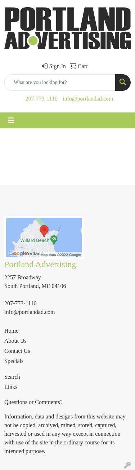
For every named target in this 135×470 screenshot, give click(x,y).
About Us (15, 341)
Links (10, 387)
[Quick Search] (60, 82)
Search (12, 377)
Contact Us (17, 351)
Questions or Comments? (33, 402)
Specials (13, 361)
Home (11, 331)
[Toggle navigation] (11, 120)
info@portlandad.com (88, 99)
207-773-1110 (42, 99)
